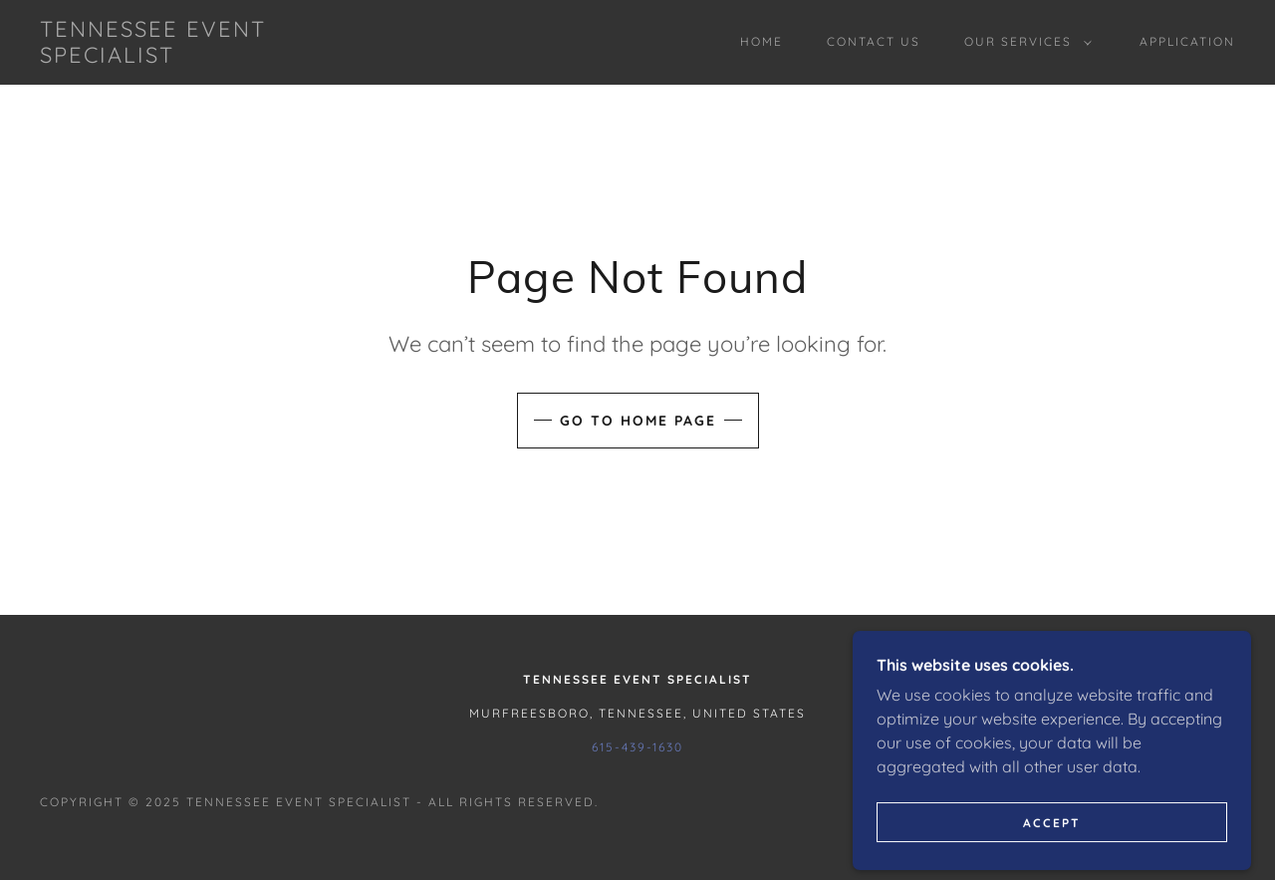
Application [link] (1187, 41)
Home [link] (761, 41)
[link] (203, 57)
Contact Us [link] (873, 41)
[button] (1024, 42)
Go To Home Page (638, 421)
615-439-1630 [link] (637, 746)
